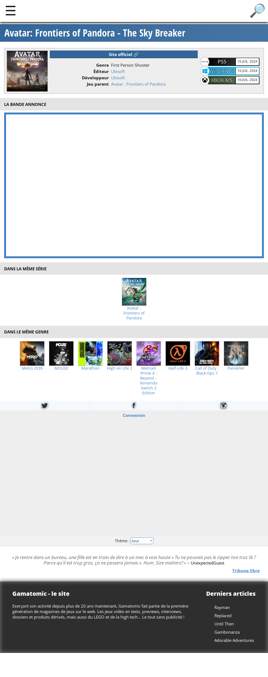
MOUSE (61, 368)
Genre (102, 65)
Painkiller (236, 368)
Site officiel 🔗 (124, 54)
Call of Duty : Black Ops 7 (207, 371)
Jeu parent (98, 84)
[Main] (10, 10)
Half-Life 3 (177, 368)
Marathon (90, 368)
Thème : (134, 540)
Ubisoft (118, 71)
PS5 (222, 61)
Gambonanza (227, 632)
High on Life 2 (119, 368)
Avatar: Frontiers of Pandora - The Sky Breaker (94, 33)
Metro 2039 (32, 368)
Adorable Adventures (234, 640)
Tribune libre (246, 570)
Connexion (134, 415)
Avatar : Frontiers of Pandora (138, 84)
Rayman (222, 607)
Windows (221, 71)
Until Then (224, 624)
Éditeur (101, 71)
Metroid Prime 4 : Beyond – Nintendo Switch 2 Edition (148, 380)
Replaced (222, 615)
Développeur (95, 77)
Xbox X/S (222, 80)
